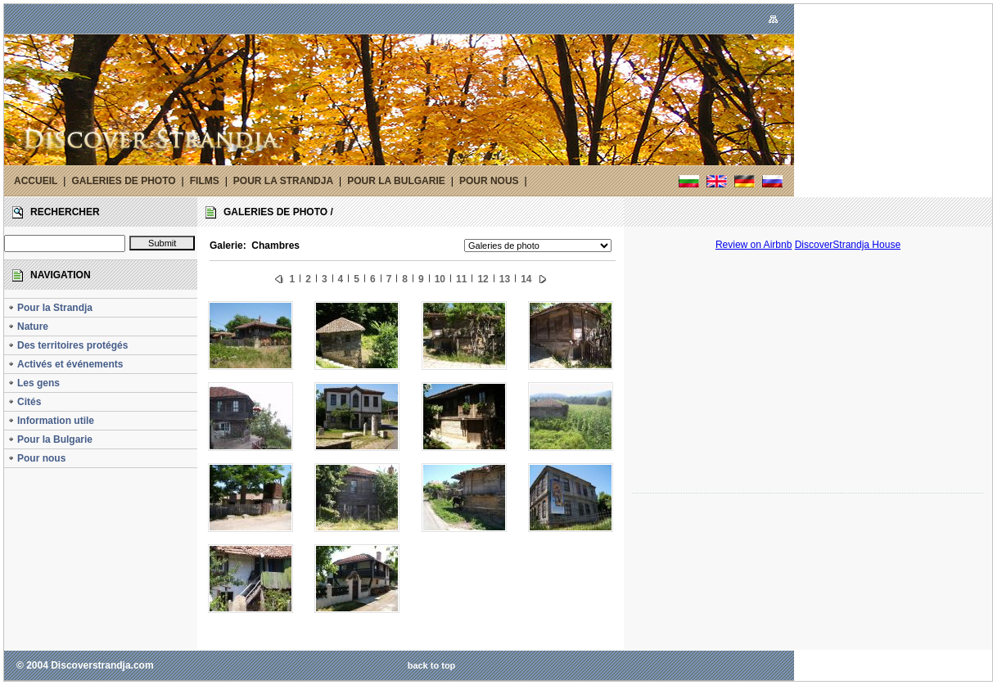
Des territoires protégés (67, 345)
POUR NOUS (489, 181)
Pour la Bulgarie (50, 439)
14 (526, 279)
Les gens (33, 383)
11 (461, 279)
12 (482, 279)
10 (440, 279)
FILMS (204, 181)
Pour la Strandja (50, 307)
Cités (24, 402)
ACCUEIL (35, 181)
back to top (432, 665)
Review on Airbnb (753, 244)
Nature (27, 326)
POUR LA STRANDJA (283, 181)
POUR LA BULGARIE (396, 181)
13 (504, 279)
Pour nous (36, 458)
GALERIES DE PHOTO (123, 181)
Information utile (50, 420)
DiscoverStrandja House (847, 244)
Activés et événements (65, 364)
